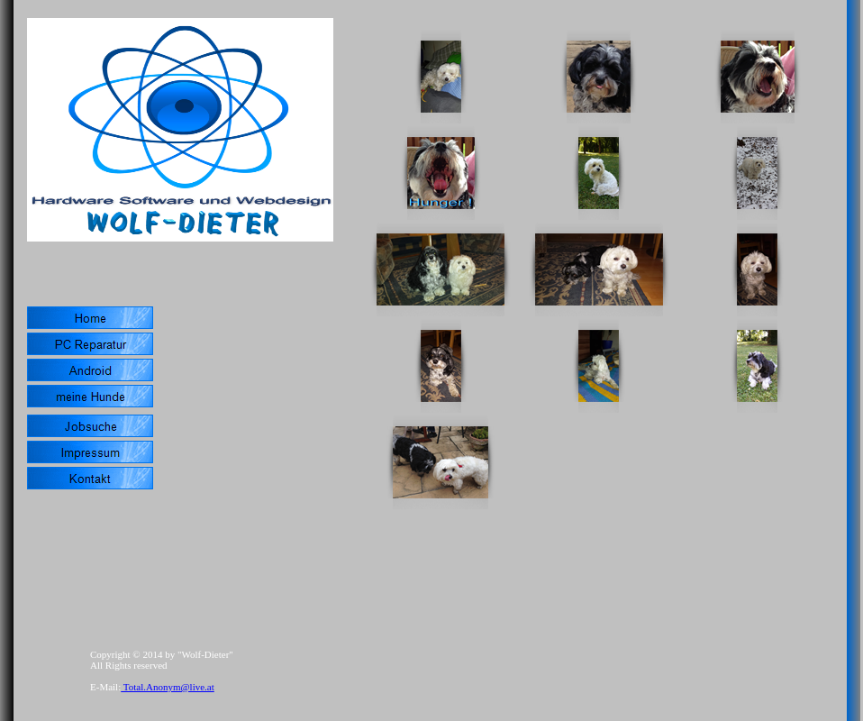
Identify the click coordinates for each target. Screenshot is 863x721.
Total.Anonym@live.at (167, 686)
